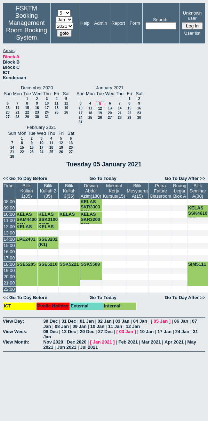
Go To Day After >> (185, 178)
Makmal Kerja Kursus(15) (114, 191)
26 (66, 112)
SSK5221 (69, 264)
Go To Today (103, 178)
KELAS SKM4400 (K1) (27, 219)
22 (27, 112)
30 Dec (50, 321)
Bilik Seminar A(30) (197, 191)
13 (7, 108)
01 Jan (87, 321)
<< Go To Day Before (25, 178)
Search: (161, 19)
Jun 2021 (67, 347)
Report (118, 23)
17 (47, 108)
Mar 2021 (151, 342)
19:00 (9, 270)
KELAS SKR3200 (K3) (90, 219)
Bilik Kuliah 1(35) (26, 191)
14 (17, 108)
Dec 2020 (76, 342)
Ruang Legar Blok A (179, 191)
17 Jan (164, 331)
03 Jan (122, 321)
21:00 (9, 283)
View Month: (16, 342)
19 (66, 108)
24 (47, 112)
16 (37, 108)
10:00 (9, 214)
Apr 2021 (174, 342)
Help (85, 23)
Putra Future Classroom (160, 191)
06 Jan (181, 321)
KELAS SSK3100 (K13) (48, 219)
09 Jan (80, 326)
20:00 (9, 276)
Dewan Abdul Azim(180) (91, 191)
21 (17, 112)
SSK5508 (90, 264)
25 (56, 112)
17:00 (9, 258)
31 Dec (69, 321)
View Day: (13, 321)
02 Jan (105, 321)
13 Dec (69, 331)
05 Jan (161, 321)
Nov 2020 (53, 342)
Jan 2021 (102, 342)
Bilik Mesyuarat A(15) (137, 191)
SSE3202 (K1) (47, 242)
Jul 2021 (89, 347)
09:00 (9, 207)
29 (27, 117)
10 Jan (97, 326)
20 (7, 112)
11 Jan (115, 326)
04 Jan (140, 321)
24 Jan (182, 331)
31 (47, 117)
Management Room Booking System (26, 30)
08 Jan (62, 326)
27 (7, 117)
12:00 (9, 226)
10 (47, 103)
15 (27, 108)
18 (56, 108)
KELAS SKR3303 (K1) (90, 207)
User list (192, 33)
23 (37, 112)
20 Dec (87, 331)
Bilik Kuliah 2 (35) (48, 191)
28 (17, 117)
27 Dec (105, 331)
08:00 (9, 201)
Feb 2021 (128, 342)
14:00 (9, 239)
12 (66, 103)
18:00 (9, 264)
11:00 (9, 220)
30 (37, 117)
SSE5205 (26, 264)
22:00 (9, 289)
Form (134, 23)
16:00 (9, 251)
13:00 (9, 233)
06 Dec (50, 331)
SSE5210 (47, 264)
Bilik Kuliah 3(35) (69, 191)
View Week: (15, 331)
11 (56, 103)
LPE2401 (26, 239)
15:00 (9, 245)
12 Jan (133, 326)
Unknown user (192, 15)
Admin (100, 23)
